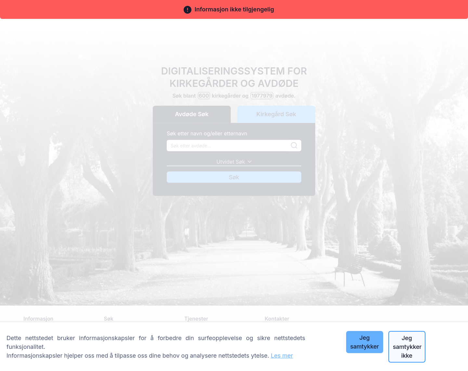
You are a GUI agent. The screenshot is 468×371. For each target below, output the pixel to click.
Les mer (282, 355)
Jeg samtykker (364, 342)
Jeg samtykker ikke (407, 347)
